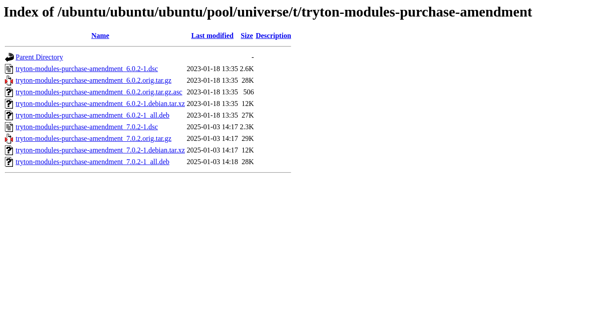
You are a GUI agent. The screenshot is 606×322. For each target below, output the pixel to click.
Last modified (212, 35)
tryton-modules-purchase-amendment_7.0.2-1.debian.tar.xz (100, 150)
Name (100, 35)
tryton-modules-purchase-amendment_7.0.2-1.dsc (87, 127)
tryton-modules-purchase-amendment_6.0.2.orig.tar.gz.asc (99, 92)
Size (247, 35)
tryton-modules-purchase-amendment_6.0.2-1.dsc (87, 68)
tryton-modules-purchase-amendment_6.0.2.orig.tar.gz (93, 80)
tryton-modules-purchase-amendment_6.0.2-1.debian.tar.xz (100, 103)
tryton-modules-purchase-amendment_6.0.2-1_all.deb (92, 115)
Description (273, 35)
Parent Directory (39, 57)
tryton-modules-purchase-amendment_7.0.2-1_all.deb (92, 161)
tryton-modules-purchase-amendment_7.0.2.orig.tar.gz (93, 138)
